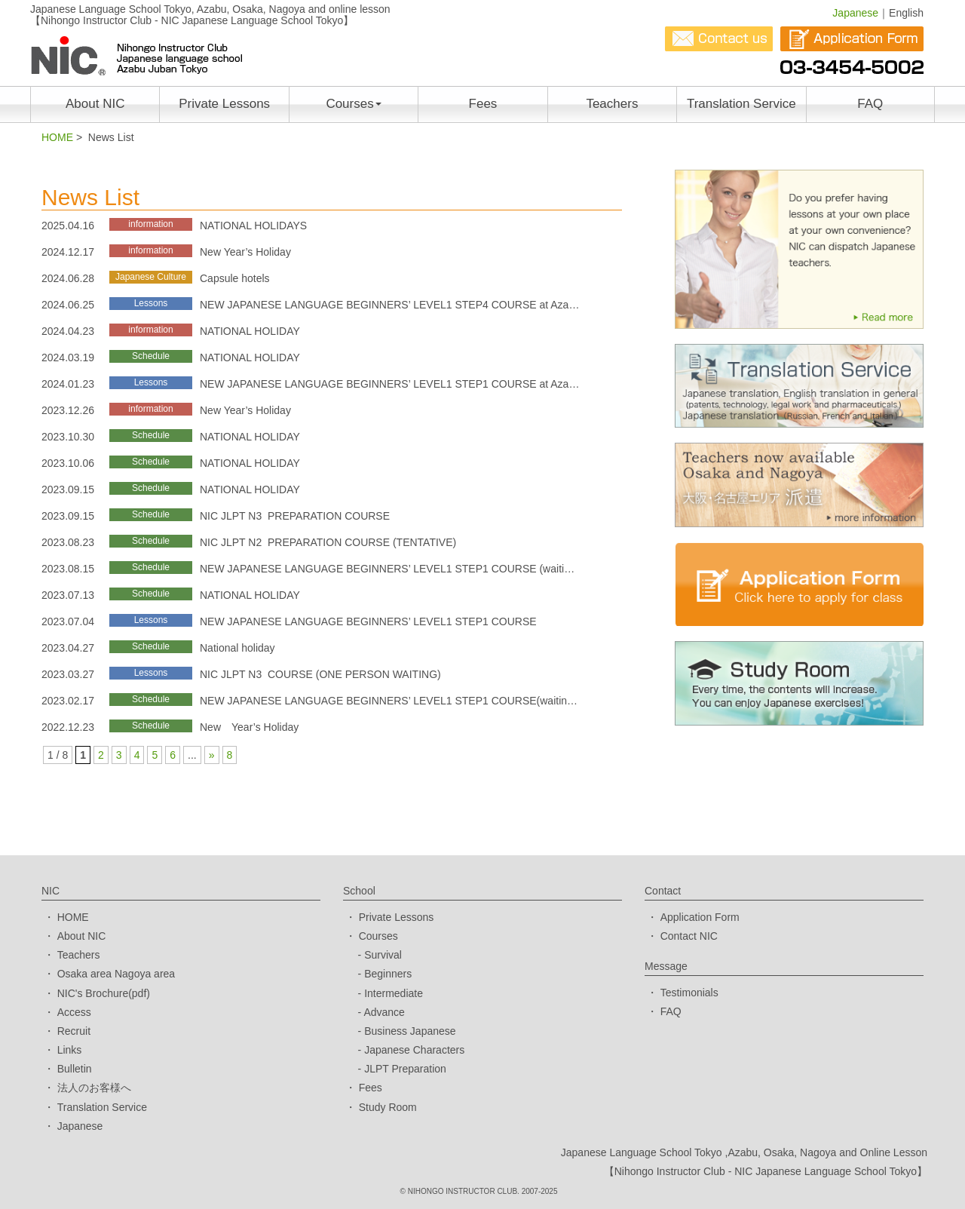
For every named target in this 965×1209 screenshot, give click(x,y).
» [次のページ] (212, 755)
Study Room (388, 1107)
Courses (353, 104)
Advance (383, 1012)
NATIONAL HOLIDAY (250, 331)
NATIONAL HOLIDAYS (253, 225)
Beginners (388, 974)
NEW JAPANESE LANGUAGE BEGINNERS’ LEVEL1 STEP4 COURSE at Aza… (389, 305)
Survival (383, 955)
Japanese (855, 13)
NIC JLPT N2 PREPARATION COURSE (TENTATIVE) (328, 542)
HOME (57, 137)
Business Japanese (409, 1031)
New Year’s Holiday (245, 252)
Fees (483, 104)
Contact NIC (689, 936)
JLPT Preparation (405, 1069)
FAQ (870, 104)
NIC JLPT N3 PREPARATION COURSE (295, 516)
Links (69, 1050)
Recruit (73, 1031)
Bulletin (74, 1069)
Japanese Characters (414, 1050)
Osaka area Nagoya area (116, 974)
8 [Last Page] (230, 755)
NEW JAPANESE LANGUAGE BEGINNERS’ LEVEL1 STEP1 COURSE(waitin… (388, 701)
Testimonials (689, 993)
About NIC (95, 104)
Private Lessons (224, 104)
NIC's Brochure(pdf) (103, 993)
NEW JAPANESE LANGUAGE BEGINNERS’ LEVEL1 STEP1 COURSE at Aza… (389, 384)
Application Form (700, 917)
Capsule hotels (235, 278)
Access (74, 1012)
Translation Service (741, 104)
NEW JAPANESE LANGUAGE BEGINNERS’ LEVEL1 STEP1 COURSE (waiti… (387, 569)
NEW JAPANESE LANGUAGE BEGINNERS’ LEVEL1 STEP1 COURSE (368, 621)
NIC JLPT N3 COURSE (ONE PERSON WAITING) (320, 674)
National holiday (237, 648)
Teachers (612, 104)
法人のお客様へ (94, 1088)
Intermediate (393, 993)
